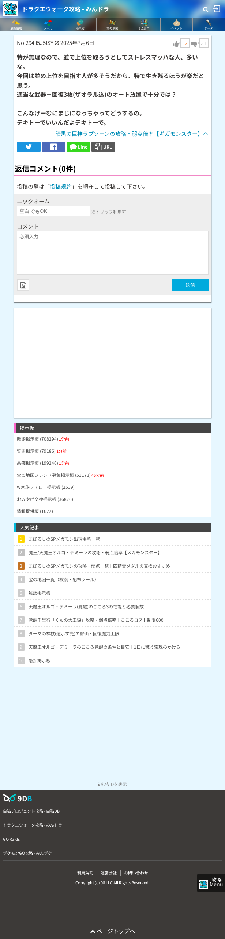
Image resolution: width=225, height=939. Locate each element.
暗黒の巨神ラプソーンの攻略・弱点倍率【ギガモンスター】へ (132, 133)
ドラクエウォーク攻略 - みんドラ (65, 8)
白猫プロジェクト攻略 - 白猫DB (31, 811)
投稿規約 (61, 186)
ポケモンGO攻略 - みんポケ (27, 853)
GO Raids (11, 839)
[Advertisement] (112, 359)
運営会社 (109, 872)
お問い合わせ (136, 872)
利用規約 (85, 872)
